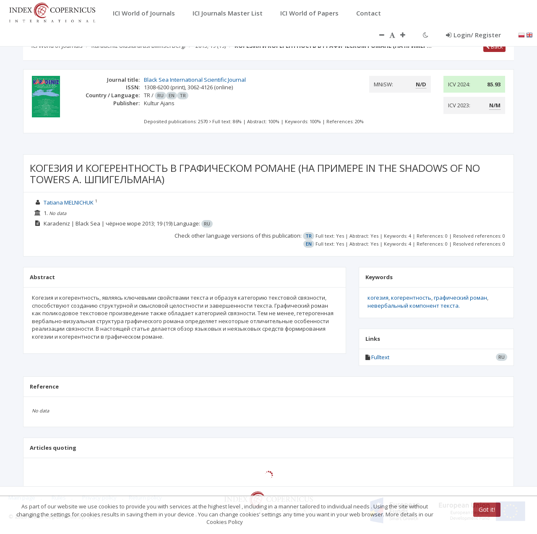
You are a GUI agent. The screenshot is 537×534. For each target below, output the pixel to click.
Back (494, 46)
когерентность (411, 297)
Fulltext (380, 357)
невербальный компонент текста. (414, 305)
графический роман (460, 297)
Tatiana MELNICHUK (69, 202)
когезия (378, 297)
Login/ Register (473, 35)
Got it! (487, 509)
